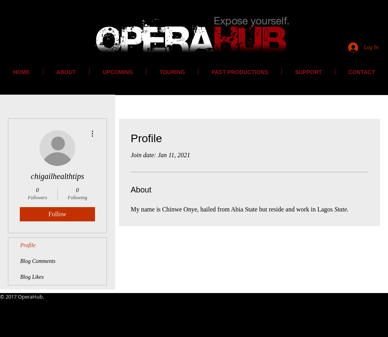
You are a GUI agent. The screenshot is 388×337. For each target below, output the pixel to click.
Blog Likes (32, 277)
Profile (27, 245)
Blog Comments (37, 261)
